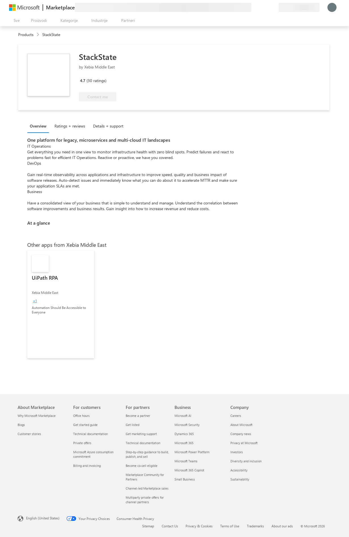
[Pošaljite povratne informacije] (253, 7)
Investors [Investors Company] (236, 452)
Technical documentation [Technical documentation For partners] (143, 443)
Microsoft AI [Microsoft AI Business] (182, 415)
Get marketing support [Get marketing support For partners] (141, 434)
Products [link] (25, 34)
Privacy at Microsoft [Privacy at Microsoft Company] (244, 443)
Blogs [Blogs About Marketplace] (21, 425)
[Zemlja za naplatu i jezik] (299, 7)
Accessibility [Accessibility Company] (238, 470)
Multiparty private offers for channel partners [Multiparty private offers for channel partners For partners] (145, 499)
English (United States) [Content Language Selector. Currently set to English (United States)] (43, 518)
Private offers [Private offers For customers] (82, 443)
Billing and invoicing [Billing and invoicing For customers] (87, 465)
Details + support (108, 126)
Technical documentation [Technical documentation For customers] (90, 434)
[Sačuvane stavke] (267, 7)
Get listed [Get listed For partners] (132, 425)
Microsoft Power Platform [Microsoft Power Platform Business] (191, 452)
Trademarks (255, 526)
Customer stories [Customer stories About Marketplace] (29, 434)
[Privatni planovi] (274, 7)
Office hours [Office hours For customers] (81, 415)
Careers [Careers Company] (235, 415)
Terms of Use (229, 526)
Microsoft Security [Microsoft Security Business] (186, 425)
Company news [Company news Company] (240, 434)
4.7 (82, 80)
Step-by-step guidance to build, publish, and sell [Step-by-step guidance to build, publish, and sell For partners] (147, 454)
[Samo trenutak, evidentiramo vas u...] (332, 7)
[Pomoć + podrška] (260, 7)
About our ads (282, 526)
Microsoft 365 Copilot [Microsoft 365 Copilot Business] (189, 470)
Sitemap (148, 526)
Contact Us (170, 526)
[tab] (39, 126)
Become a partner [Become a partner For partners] (138, 415)
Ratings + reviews (69, 126)
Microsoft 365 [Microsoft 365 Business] (184, 443)
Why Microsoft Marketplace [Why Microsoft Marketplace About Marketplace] (37, 415)
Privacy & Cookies (199, 526)
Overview (38, 126)
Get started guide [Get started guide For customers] (85, 425)
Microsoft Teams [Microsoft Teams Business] (185, 461)
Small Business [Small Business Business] (184, 479)
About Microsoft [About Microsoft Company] (241, 425)
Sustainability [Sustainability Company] (239, 479)
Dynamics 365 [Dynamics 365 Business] (184, 434)
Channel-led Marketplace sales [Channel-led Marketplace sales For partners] (147, 488)
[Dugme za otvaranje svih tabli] (15, 20)
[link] (60, 304)
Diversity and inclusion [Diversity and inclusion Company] (246, 461)
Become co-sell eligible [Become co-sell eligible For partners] (141, 465)
